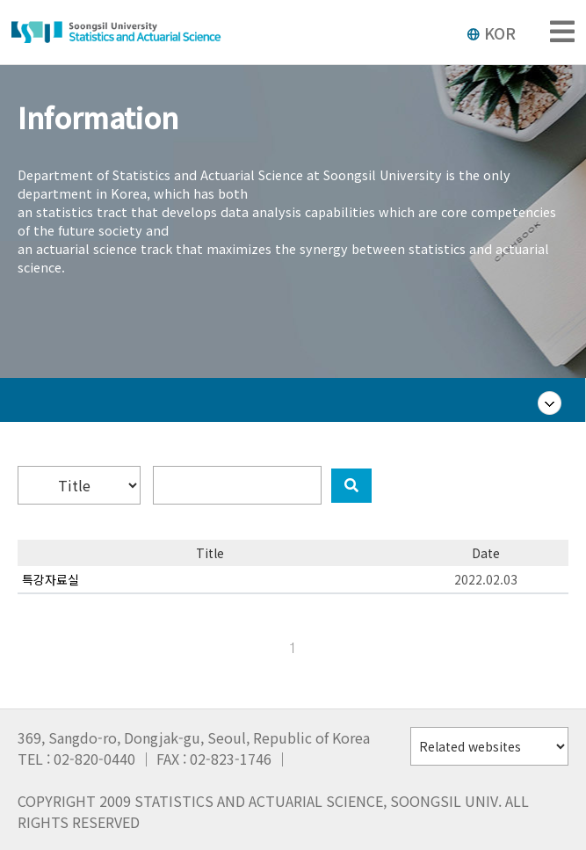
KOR (491, 32)
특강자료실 (50, 579)
